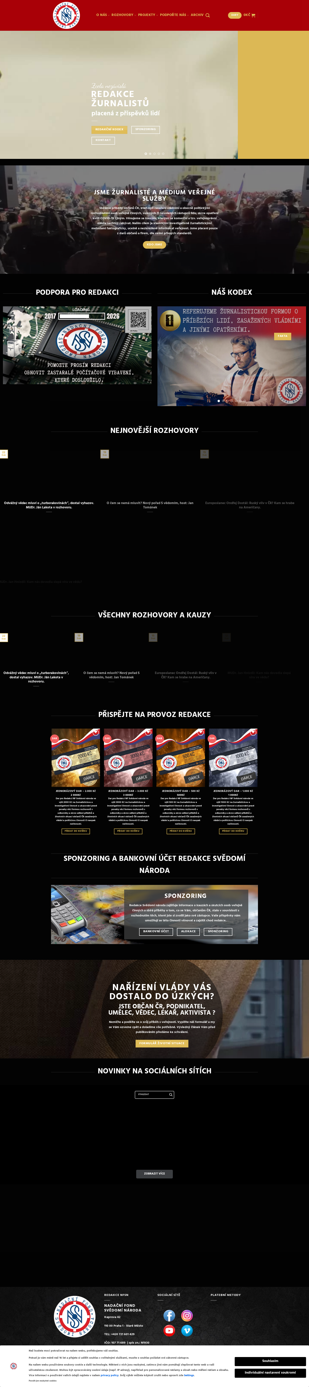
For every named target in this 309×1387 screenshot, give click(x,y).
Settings (189, 1375)
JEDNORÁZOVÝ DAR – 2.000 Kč (76, 791)
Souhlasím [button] (270, 1361)
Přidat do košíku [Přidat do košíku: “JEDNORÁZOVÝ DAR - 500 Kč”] (181, 831)
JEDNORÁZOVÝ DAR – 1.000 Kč (233, 791)
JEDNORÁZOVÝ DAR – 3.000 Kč (128, 791)
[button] (249, 15)
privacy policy (109, 1375)
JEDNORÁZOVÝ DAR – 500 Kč (181, 791)
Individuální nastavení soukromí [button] (270, 1373)
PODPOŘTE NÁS (174, 15)
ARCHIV (197, 15)
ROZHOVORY (124, 15)
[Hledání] (208, 15)
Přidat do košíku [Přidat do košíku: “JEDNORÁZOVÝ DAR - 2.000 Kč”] (76, 831)
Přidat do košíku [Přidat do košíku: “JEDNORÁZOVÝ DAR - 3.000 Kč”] (128, 831)
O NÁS (103, 15)
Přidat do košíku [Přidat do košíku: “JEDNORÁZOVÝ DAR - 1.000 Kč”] (233, 831)
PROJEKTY (148, 15)
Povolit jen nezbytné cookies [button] (43, 1381)
